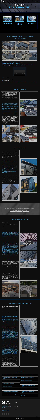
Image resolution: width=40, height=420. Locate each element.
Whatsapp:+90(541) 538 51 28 (5, 410)
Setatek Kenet (16, 406)
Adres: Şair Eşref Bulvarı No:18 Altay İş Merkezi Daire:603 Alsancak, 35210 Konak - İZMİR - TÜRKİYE (7, 407)
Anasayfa (15, 402)
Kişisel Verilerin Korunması (16, 409)
